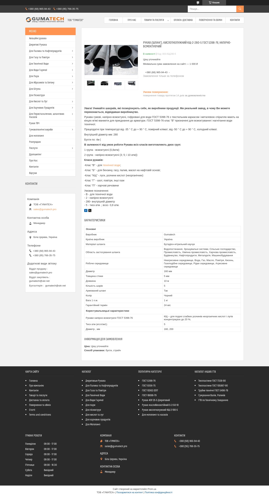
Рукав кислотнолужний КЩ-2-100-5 (160, 409)
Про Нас (132, 20)
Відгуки (33, 173)
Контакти (235, 20)
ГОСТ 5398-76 (149, 380)
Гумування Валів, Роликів (211, 395)
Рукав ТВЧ (34, 123)
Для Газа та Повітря (96, 390)
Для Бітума (35, 89)
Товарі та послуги (38, 395)
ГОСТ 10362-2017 (150, 390)
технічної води (111, 165)
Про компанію (36, 385)
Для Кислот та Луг (38, 101)
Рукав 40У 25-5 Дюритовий (156, 400)
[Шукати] (240, 9)
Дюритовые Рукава (96, 380)
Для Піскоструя (37, 95)
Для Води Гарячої (38, 70)
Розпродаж (35, 142)
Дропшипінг (35, 154)
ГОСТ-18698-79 (149, 395)
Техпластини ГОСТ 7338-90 (212, 380)
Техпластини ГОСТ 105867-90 (213, 385)
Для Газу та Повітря (39, 57)
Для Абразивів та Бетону (41, 82)
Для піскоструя (93, 409)
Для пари (90, 405)
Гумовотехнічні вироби (41, 129)
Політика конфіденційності (158, 492)
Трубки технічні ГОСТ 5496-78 (213, 390)
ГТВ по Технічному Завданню (213, 400)
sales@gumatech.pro (44, 209)
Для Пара (34, 76)
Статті (32, 409)
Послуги (33, 148)
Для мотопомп (36, 135)
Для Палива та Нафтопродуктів (45, 51)
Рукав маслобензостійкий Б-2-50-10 (160, 405)
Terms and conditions (40, 414)
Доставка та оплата (39, 400)
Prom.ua (152, 489)
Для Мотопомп (93, 424)
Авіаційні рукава (38, 38)
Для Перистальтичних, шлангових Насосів (46, 116)
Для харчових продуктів (98, 419)
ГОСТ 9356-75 (149, 385)
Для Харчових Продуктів (41, 107)
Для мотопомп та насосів (155, 414)
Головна (113, 20)
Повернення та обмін (210, 20)
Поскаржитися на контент (129, 492)
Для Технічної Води (39, 63)
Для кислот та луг (95, 414)
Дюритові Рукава (38, 44)
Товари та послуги (154, 20)
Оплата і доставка (183, 20)
